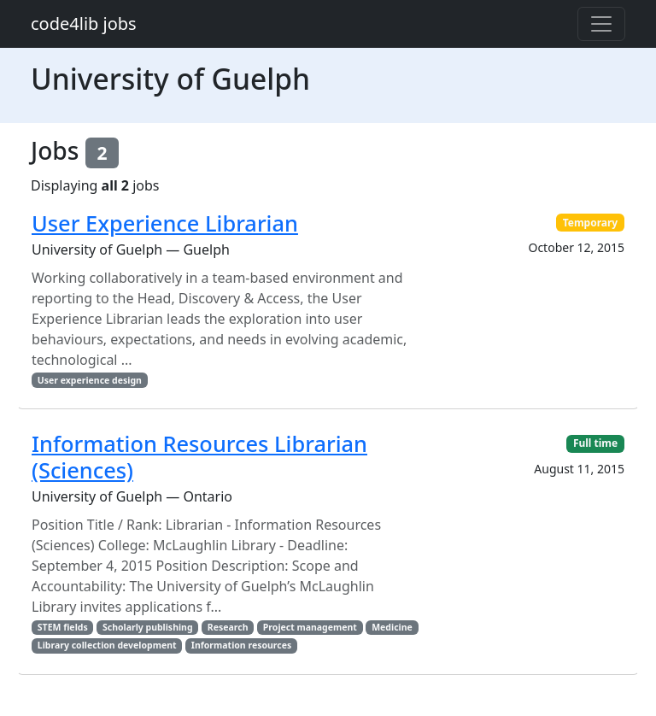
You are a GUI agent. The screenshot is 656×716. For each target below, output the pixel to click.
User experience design (90, 380)
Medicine (392, 627)
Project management (310, 627)
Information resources (241, 645)
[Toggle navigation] (601, 24)
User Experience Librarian (165, 223)
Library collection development (107, 645)
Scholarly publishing (147, 627)
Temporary (590, 222)
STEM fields (63, 627)
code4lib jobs (84, 23)
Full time (595, 443)
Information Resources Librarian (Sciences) (199, 456)
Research (228, 627)
